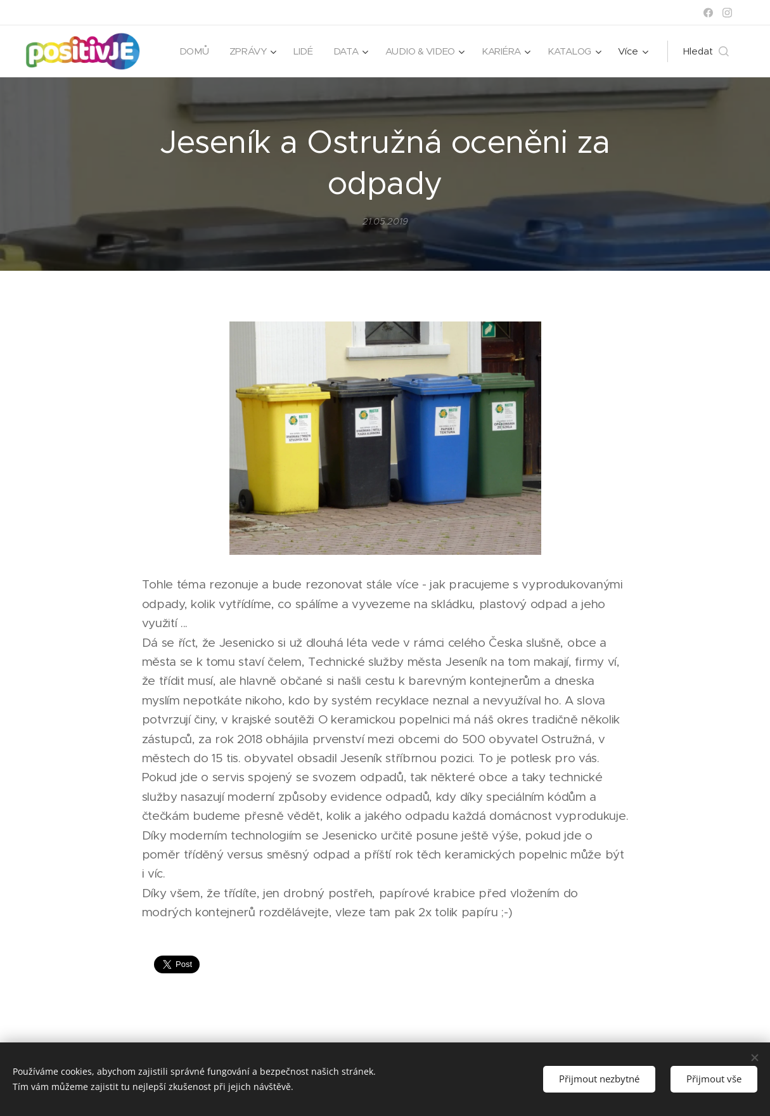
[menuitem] (190, 51)
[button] (706, 51)
